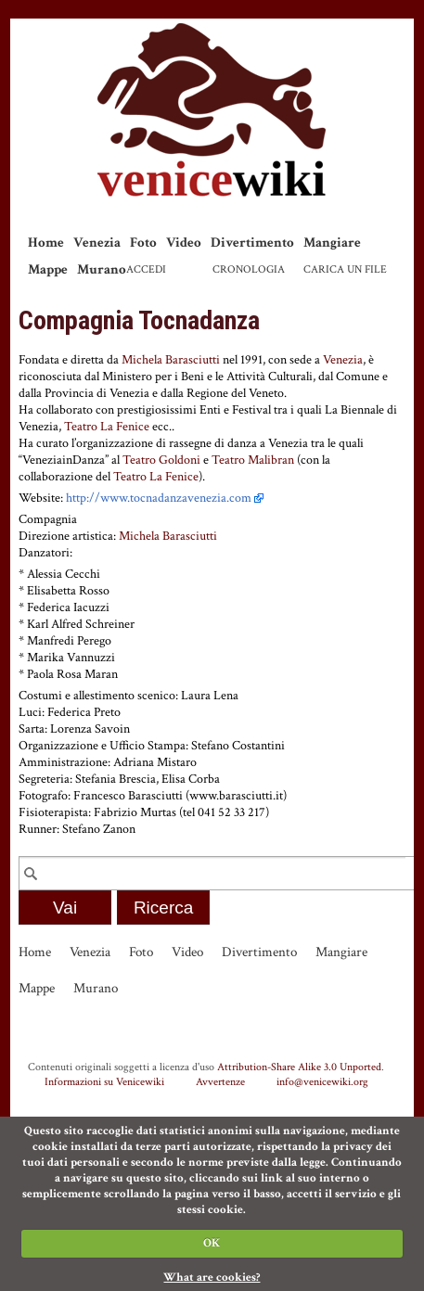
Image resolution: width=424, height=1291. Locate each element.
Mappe (48, 269)
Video (183, 242)
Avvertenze (220, 1081)
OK (211, 1243)
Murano (101, 269)
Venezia (97, 242)
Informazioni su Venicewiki (104, 1081)
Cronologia (248, 269)
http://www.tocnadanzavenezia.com (158, 498)
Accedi (146, 269)
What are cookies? (211, 1277)
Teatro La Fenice (106, 426)
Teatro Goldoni (161, 460)
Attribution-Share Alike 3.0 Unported (299, 1066)
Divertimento (252, 242)
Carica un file (345, 269)
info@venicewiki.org (322, 1081)
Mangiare (332, 242)
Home (46, 242)
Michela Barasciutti (171, 360)
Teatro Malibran (253, 460)
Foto (143, 242)
